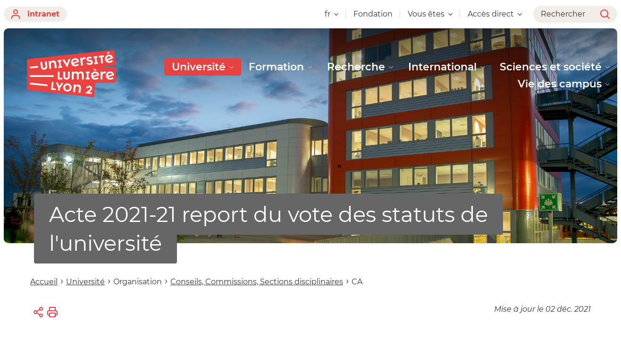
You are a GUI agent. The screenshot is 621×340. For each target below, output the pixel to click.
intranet (35, 14)
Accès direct (495, 13)
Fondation (373, 13)
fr (331, 13)
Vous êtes (430, 13)
